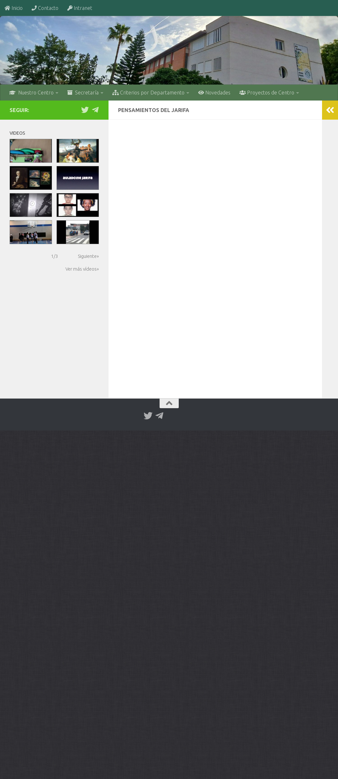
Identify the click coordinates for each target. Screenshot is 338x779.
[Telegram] (95, 110)
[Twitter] (85, 110)
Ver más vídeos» (82, 269)
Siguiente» (88, 256)
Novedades (214, 92)
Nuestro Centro (31, 92)
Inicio (13, 8)
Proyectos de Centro (266, 92)
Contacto (45, 8)
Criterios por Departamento (148, 92)
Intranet (79, 8)
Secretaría (83, 92)
